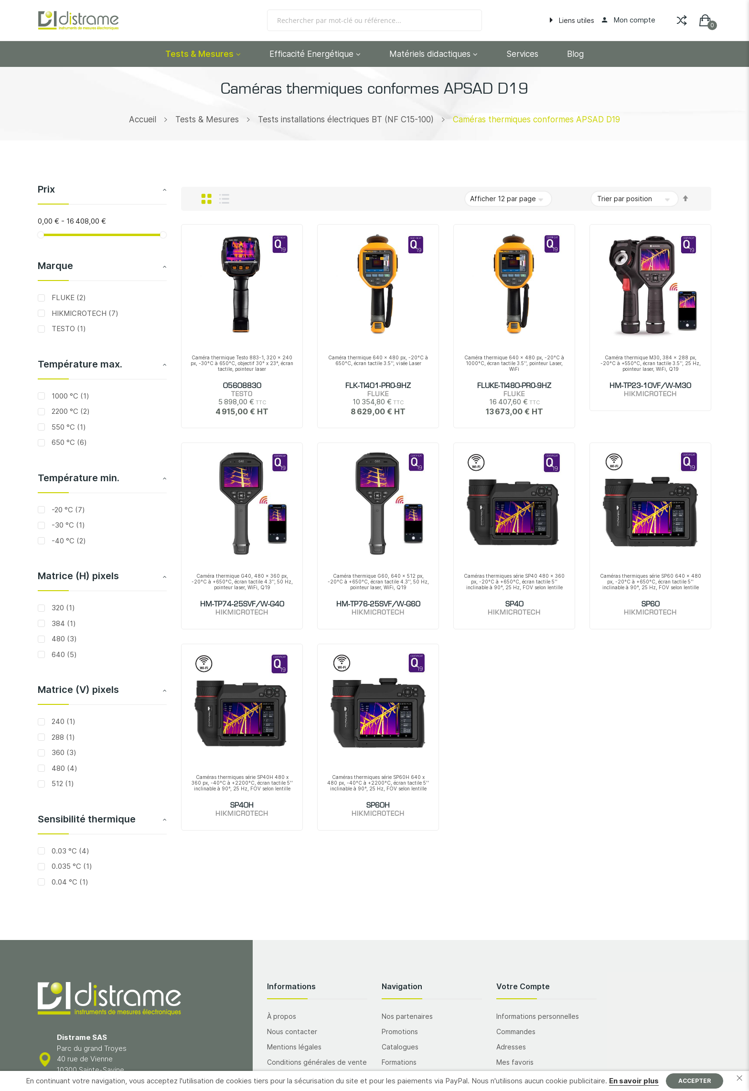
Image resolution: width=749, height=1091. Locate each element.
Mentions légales (294, 1047)
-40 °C (68, 540)
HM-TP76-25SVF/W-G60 (378, 604)
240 (62, 721)
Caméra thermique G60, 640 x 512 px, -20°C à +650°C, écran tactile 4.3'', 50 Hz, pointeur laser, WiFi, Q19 (378, 581)
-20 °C (67, 509)
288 (62, 737)
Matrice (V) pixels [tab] (78, 689)
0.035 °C (71, 866)
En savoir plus (634, 1080)
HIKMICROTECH (84, 313)
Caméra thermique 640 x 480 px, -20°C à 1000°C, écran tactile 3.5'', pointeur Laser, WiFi (514, 363)
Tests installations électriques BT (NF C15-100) (346, 119)
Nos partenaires (407, 1016)
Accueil (142, 119)
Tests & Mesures (207, 119)
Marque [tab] (55, 265)
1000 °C (69, 395)
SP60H (378, 805)
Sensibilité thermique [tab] (87, 819)
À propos (281, 1016)
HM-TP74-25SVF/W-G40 (242, 604)
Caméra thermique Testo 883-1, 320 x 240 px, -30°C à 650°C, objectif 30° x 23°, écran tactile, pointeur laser (242, 363)
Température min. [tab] (78, 478)
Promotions (400, 1031)
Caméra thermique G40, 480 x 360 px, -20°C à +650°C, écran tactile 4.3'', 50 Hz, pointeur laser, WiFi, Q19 (242, 581)
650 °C (68, 442)
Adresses (511, 1047)
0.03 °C (69, 850)
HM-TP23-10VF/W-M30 (650, 386)
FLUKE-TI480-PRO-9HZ (514, 386)
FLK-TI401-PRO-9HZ (378, 386)
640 (63, 654)
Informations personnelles (537, 1016)
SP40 (514, 604)
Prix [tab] (46, 189)
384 (63, 623)
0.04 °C (69, 881)
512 (62, 783)
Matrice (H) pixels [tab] (78, 576)
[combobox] (374, 20)
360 (63, 752)
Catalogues (400, 1047)
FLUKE (68, 297)
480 (63, 638)
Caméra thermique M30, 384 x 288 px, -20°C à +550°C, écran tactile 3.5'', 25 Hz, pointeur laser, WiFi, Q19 (650, 363)
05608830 (242, 386)
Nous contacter (292, 1031)
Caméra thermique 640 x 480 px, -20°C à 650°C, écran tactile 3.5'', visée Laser (378, 360)
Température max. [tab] (80, 364)
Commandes (515, 1031)
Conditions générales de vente (317, 1062)
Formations (399, 1062)
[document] (374, 1081)
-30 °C (67, 524)
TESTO (68, 328)
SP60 (651, 604)
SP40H (242, 805)
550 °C (68, 427)
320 (62, 607)
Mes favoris (515, 1062)
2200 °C (70, 411)
